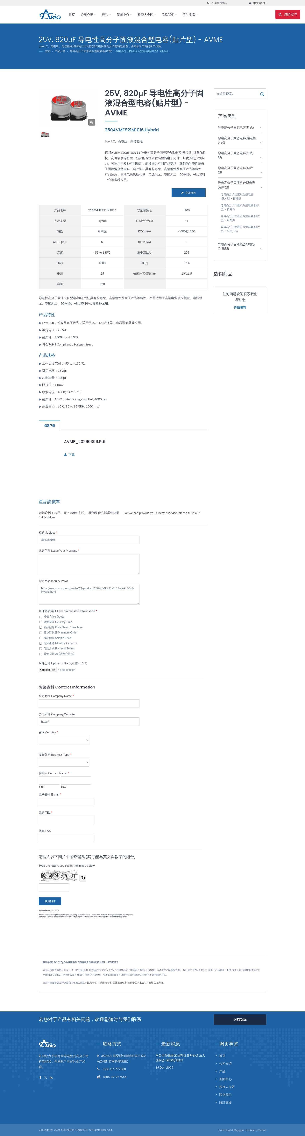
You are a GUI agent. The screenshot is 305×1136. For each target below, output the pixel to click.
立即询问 (188, 192)
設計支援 (190, 14)
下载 (69, 454)
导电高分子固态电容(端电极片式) (237, 140)
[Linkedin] (51, 1077)
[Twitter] (45, 1077)
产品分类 (60, 51)
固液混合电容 (120, 982)
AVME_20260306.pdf (85, 441)
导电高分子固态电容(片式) (236, 127)
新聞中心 (124, 14)
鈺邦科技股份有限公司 (74, 1129)
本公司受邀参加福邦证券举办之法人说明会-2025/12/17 (180, 1058)
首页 (72, 14)
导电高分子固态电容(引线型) (235, 155)
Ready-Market (257, 1130)
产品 (106, 14)
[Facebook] (40, 1077)
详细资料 (240, 307)
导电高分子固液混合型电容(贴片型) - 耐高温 (142, 51)
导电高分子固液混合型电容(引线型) (236, 246)
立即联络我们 (156, 982)
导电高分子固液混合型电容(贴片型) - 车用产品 (240, 229)
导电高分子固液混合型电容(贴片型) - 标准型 (237, 196)
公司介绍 (88, 14)
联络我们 (169, 14)
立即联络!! (240, 1019)
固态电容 (91, 982)
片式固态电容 (105, 982)
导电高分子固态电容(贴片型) (235, 170)
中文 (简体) (259, 3)
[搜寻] (208, 3)
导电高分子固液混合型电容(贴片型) (91, 51)
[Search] (228, 3)
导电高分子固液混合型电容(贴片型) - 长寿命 (240, 207)
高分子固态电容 (136, 982)
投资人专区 (147, 14)
